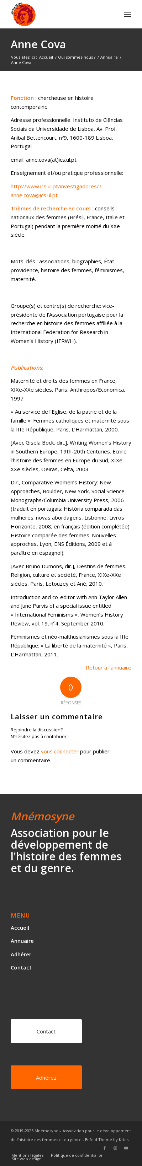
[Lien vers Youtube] (126, 1148)
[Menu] (127, 14)
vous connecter (60, 751)
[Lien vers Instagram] (115, 1148)
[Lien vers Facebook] (104, 1148)
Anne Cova (38, 44)
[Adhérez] (46, 1077)
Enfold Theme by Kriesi (107, 1139)
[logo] (59, 14)
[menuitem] (127, 14)
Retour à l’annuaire (108, 667)
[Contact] (46, 1031)
